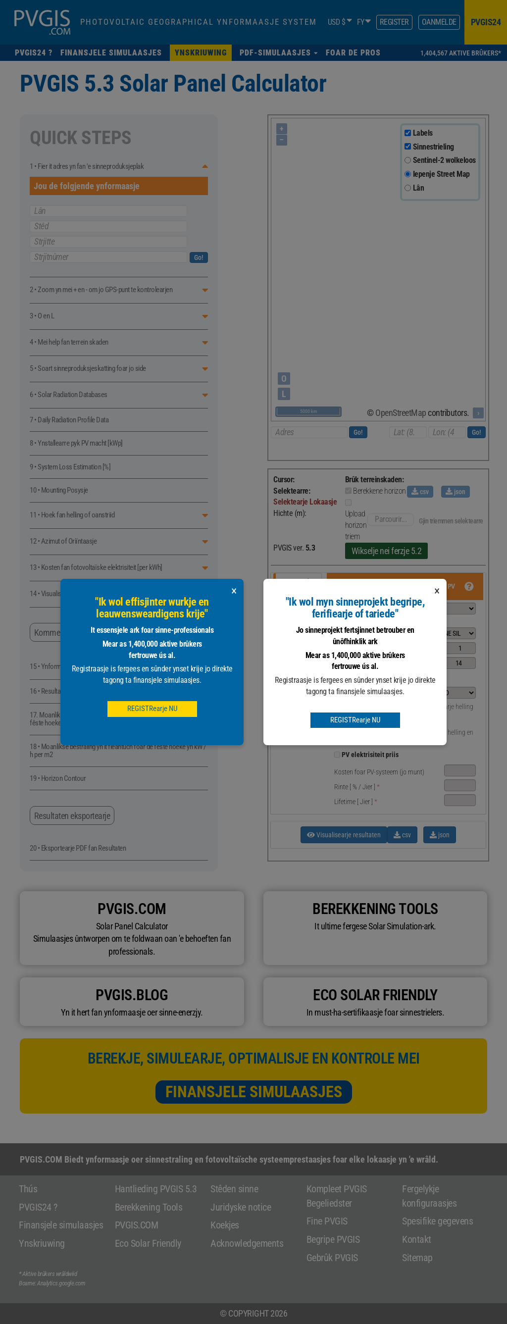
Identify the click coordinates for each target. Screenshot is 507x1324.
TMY (288, 726)
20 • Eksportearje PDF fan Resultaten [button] (78, 848)
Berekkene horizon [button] (379, 491)
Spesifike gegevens (437, 1221)
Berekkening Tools (149, 1207)
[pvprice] (337, 755)
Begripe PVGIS (333, 1239)
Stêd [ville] (108, 226)
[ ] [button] (355, 802)
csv (420, 492)
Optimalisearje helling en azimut (440, 737)
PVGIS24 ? (38, 1207)
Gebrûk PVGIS (332, 1258)
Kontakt (416, 1239)
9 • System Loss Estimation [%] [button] (70, 467)
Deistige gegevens (295, 674)
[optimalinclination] (410, 707)
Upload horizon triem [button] (356, 525)
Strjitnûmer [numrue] (108, 257)
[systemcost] (460, 770)
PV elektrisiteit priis (370, 755)
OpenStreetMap (400, 412)
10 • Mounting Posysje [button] (59, 490)
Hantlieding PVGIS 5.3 (156, 1189)
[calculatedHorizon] (348, 491)
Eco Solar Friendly (148, 1243)
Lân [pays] (108, 211)
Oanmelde (439, 22)
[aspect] (387, 720)
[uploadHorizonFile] (348, 503)
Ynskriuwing (42, 1243)
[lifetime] (460, 800)
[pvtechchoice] (441, 633)
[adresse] (309, 432)
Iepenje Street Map (441, 174)
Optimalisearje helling (444, 707)
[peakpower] (460, 648)
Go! (198, 257)
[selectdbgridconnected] (441, 608)
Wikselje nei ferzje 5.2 (387, 551)
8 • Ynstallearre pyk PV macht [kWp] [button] (76, 443)
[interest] (460, 785)
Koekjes (224, 1225)
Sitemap (417, 1258)
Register (394, 22)
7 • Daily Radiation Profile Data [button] (69, 420)
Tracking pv (298, 602)
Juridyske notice (240, 1207)
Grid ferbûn (298, 582)
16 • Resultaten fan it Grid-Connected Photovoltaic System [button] (105, 691)
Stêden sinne (234, 1189)
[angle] (387, 705)
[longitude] (447, 432)
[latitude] (408, 432)
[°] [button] (347, 707)
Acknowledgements (246, 1243)
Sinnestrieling (433, 147)
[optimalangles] (410, 721)
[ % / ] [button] (357, 787)
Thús (28, 1189)
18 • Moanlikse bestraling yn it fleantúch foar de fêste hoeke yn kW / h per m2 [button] (118, 751)
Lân (418, 188)
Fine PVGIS (327, 1221)
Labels (423, 133)
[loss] (460, 663)
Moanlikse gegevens (296, 646)
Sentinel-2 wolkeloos (444, 160)
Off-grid (293, 621)
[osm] (408, 174)
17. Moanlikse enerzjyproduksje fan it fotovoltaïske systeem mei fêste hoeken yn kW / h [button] (114, 719)
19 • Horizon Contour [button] (58, 778)
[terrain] (408, 188)
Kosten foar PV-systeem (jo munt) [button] (379, 772)
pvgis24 (486, 22)
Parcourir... (390, 519)
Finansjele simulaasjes (253, 1091)
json (455, 492)
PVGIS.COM (136, 1225)
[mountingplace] (441, 693)
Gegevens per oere (295, 703)
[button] (279, 53)
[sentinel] (408, 160)
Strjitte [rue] (108, 242)
